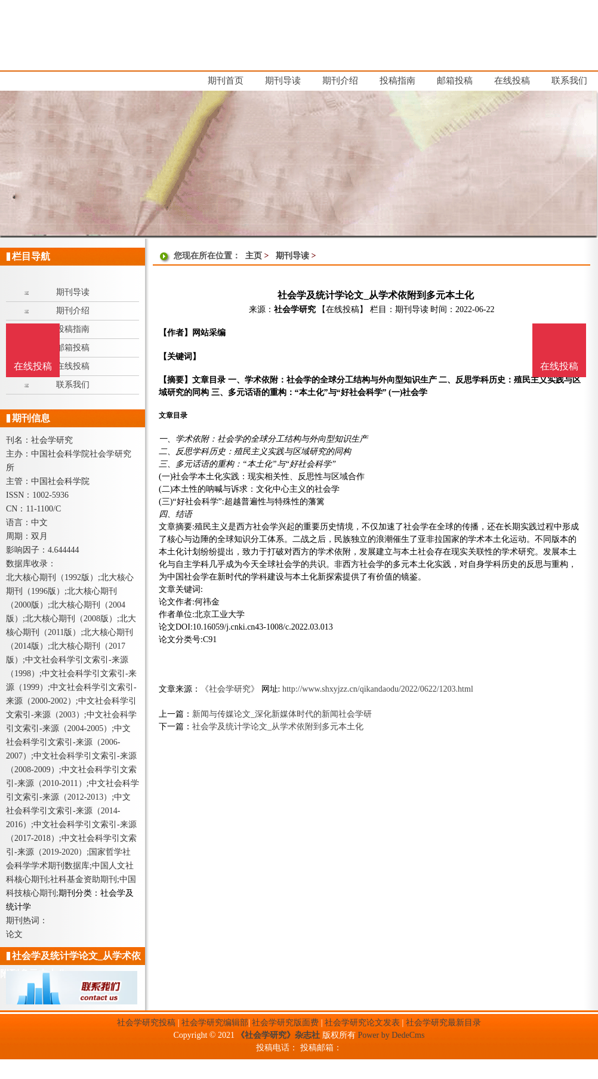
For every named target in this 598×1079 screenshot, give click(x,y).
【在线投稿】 (343, 309)
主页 (253, 255)
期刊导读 (292, 255)
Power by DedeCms (390, 1035)
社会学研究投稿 (146, 1022)
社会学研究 (295, 309)
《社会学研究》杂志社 (278, 1035)
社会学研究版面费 (285, 1022)
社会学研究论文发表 (362, 1022)
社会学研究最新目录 (443, 1022)
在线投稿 (559, 366)
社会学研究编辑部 (214, 1022)
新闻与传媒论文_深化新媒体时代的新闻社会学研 (282, 714)
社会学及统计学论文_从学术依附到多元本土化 (277, 726)
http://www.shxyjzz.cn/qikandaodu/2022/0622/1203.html (377, 689)
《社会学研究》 (230, 689)
